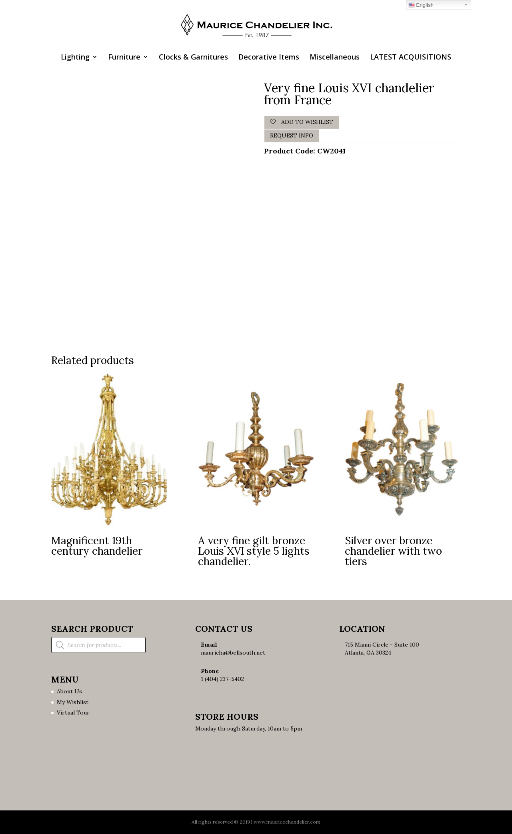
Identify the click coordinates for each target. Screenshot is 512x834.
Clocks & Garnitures (193, 58)
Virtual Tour (73, 712)
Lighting (75, 58)
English (421, 5)
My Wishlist (72, 702)
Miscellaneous (335, 58)
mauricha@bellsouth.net (233, 652)
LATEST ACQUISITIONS (410, 58)
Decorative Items (268, 58)
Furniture (124, 58)
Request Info (291, 135)
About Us (69, 691)
